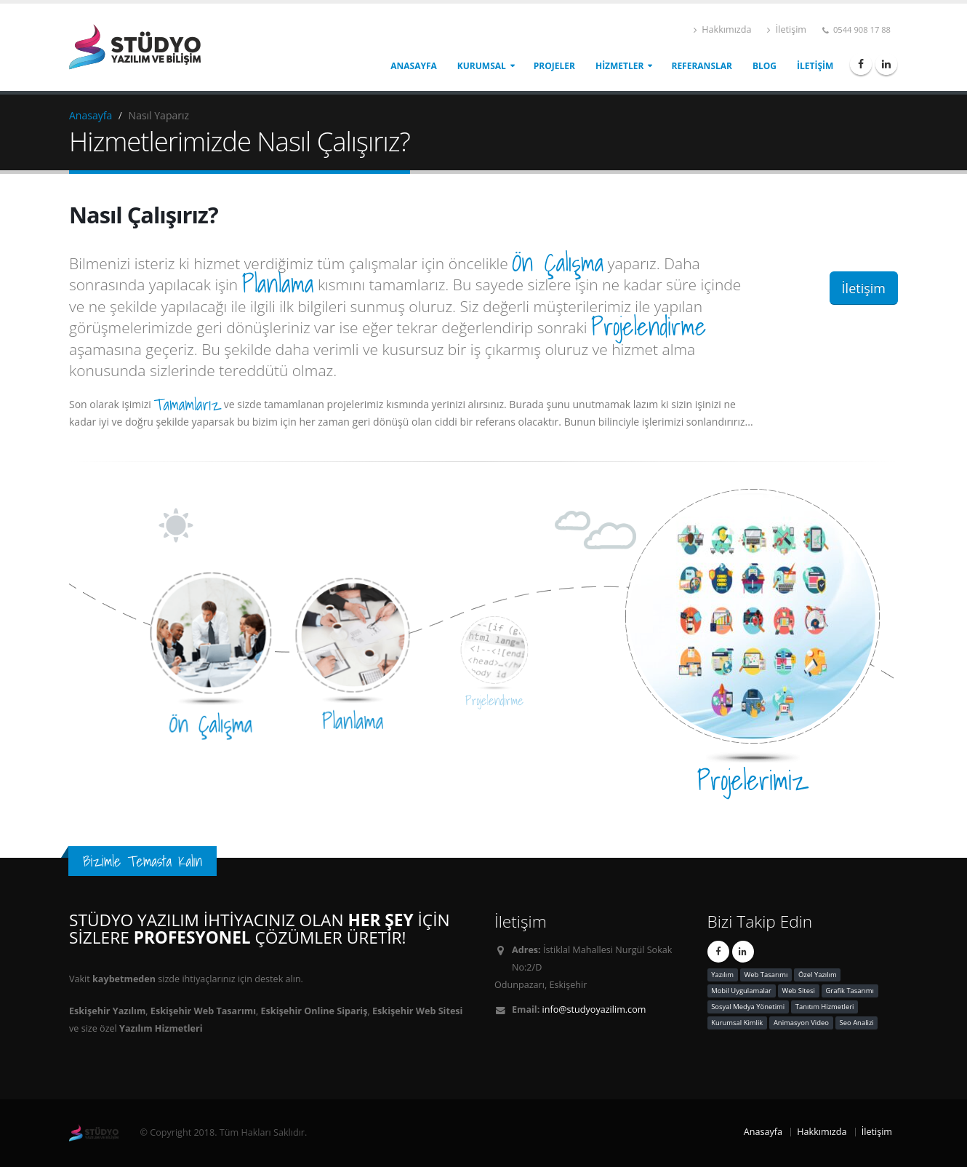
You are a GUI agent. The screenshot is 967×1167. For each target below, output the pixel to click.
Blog (765, 66)
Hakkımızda (722, 29)
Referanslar (701, 66)
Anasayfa (413, 66)
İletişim (786, 29)
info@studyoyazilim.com (594, 1009)
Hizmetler (619, 66)
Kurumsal (481, 66)
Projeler (554, 66)
